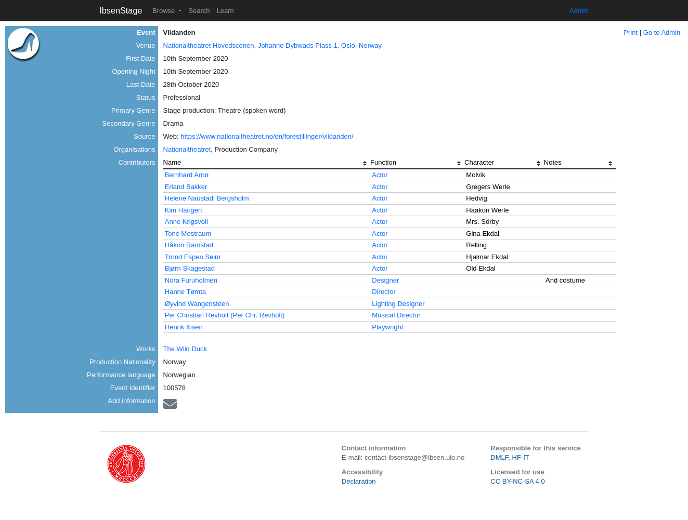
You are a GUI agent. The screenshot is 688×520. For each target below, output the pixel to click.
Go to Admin (662, 32)
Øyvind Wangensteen (197, 304)
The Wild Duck (185, 349)
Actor (379, 175)
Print (631, 32)
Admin (579, 11)
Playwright (387, 327)
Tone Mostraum (188, 233)
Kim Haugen (183, 210)
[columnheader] (267, 163)
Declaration (359, 481)
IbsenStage (120, 10)
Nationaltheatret (187, 149)
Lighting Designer (398, 304)
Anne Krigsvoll (186, 221)
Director (384, 292)
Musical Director (396, 315)
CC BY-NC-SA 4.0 (517, 481)
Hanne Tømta (185, 292)
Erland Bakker (186, 187)
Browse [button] (164, 11)
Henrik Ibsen (184, 327)
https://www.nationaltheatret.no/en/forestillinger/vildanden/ (266, 136)
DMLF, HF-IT (509, 457)
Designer (385, 280)
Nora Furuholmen (191, 280)
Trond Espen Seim (192, 257)
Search (199, 11)
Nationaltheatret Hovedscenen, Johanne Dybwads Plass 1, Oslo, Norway (272, 45)
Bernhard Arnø (187, 175)
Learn (224, 11)
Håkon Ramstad (189, 245)
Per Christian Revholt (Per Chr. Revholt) (224, 315)
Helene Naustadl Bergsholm (207, 198)
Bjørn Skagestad (190, 268)
